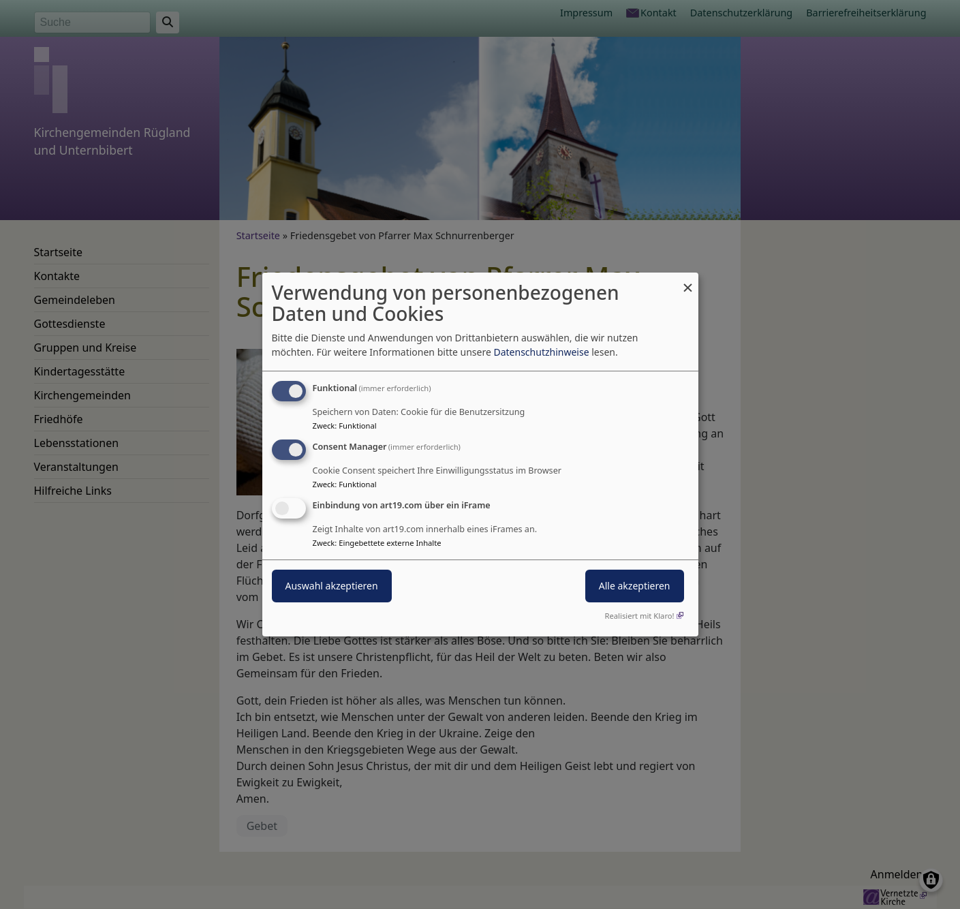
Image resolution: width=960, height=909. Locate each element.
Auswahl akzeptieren (331, 585)
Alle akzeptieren (634, 585)
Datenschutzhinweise (541, 351)
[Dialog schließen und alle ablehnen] (688, 281)
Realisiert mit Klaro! (640, 616)
